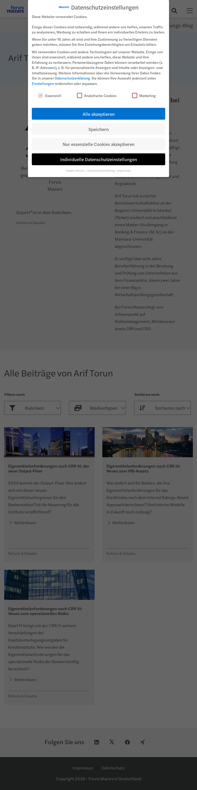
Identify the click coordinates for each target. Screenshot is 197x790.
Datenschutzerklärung (72, 74)
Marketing (144, 91)
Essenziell (49, 91)
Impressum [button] (124, 167)
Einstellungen (43, 79)
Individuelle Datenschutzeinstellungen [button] (98, 156)
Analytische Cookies (96, 91)
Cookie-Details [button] (75, 167)
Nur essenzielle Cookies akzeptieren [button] (98, 140)
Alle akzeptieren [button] (99, 110)
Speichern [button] (98, 125)
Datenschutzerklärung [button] (101, 167)
